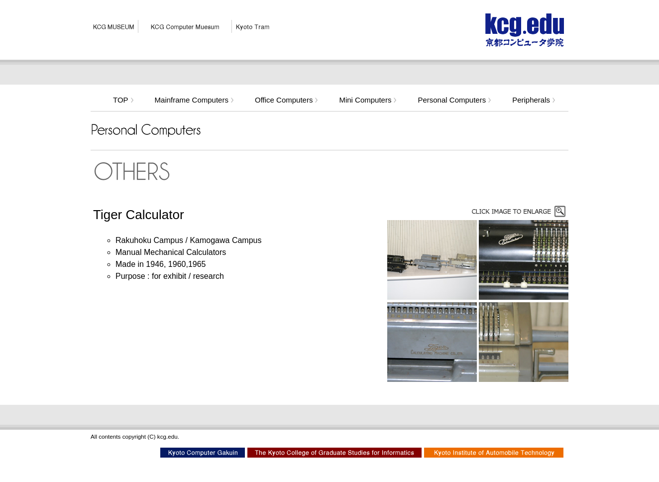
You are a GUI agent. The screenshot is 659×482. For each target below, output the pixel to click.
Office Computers (287, 100)
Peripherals (534, 100)
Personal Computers (455, 100)
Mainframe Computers (195, 100)
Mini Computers (368, 100)
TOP (124, 100)
